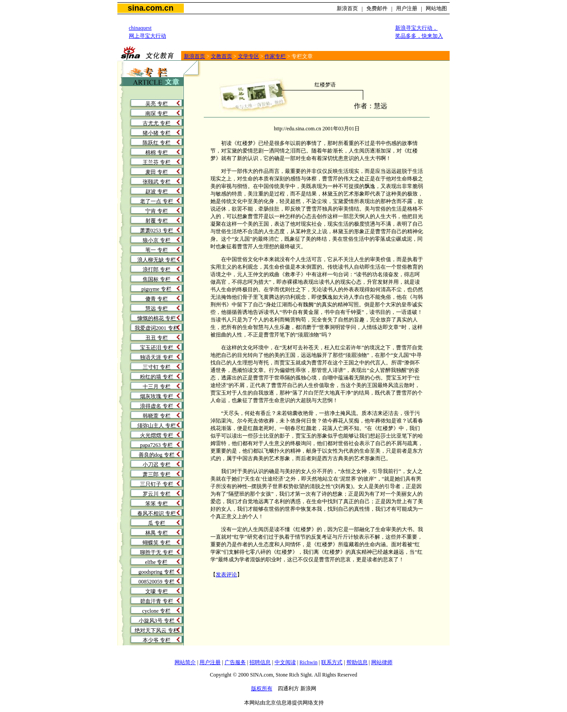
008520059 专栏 (157, 582)
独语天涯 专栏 (156, 357)
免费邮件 (377, 8)
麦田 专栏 (156, 172)
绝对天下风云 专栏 (157, 630)
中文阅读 (285, 662)
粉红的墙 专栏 (156, 377)
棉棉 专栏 (156, 152)
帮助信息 (357, 662)
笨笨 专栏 (156, 504)
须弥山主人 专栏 (156, 426)
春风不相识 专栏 (156, 513)
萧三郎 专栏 (157, 474)
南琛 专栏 (156, 113)
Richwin (308, 662)
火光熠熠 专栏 (156, 435)
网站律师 (381, 662)
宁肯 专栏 (156, 211)
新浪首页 (347, 8)
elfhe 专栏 (156, 562)
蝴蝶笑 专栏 (157, 543)
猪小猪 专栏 (157, 133)
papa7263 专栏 (156, 445)
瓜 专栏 (156, 523)
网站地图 (436, 8)
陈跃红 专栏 (157, 143)
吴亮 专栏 (156, 104)
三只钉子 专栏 (156, 484)
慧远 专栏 (156, 308)
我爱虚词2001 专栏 (157, 328)
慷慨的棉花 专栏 (156, 318)
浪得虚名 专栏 (156, 406)
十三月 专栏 (157, 386)
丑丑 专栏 (156, 338)
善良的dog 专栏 (157, 455)
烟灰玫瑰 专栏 (156, 396)
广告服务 (235, 662)
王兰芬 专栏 (157, 162)
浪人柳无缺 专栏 (156, 260)
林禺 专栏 (156, 533)
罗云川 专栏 (157, 494)
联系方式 (331, 662)
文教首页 (221, 56)
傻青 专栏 (156, 299)
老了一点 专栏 (156, 201)
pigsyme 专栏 (156, 289)
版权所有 (261, 688)
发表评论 (226, 574)
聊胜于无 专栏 (156, 552)
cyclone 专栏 (156, 611)
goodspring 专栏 (157, 572)
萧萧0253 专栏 (156, 230)
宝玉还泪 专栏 (156, 347)
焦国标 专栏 (157, 279)
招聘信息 (260, 662)
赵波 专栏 (156, 191)
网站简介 (185, 662)
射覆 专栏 (156, 221)
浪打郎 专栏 (157, 269)
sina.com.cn (150, 8)
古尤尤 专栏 (157, 123)
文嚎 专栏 (156, 591)
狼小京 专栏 (157, 240)
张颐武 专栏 (157, 182)
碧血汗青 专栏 (156, 601)
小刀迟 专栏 (157, 465)
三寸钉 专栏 (157, 367)
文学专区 (248, 56)
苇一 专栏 (156, 250)
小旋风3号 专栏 (157, 621)
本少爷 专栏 (157, 640)
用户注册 (406, 8)
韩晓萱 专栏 (157, 416)
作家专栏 (275, 56)
